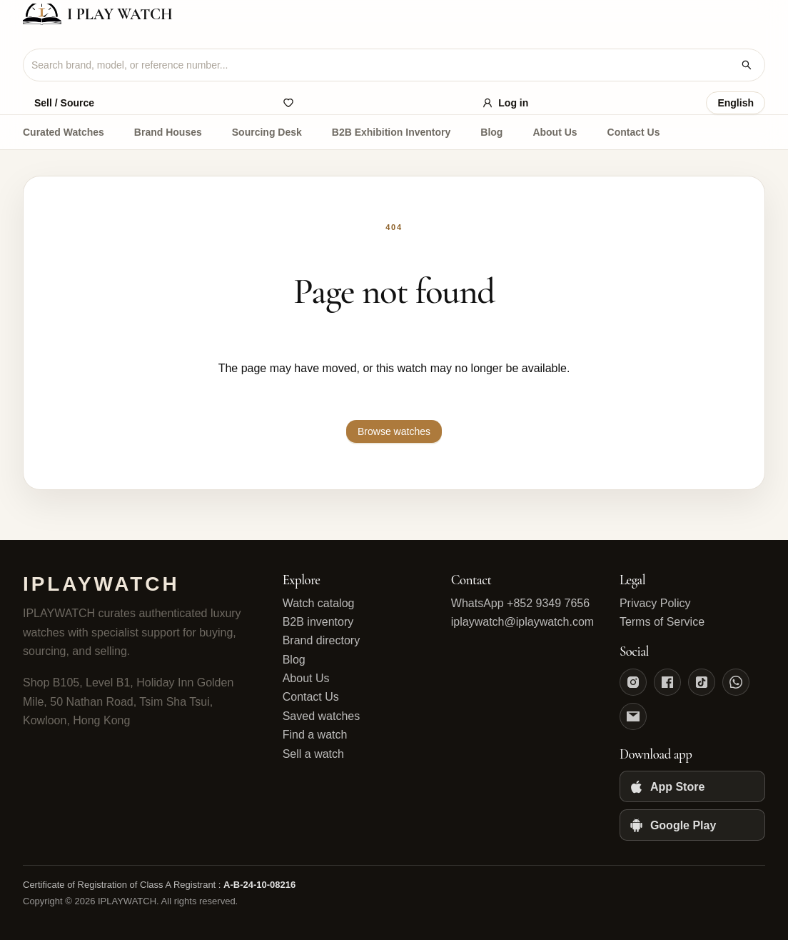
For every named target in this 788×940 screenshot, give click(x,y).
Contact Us (633, 132)
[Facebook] (667, 682)
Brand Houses (168, 132)
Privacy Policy (655, 603)
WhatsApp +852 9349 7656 (520, 603)
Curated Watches (63, 132)
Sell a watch (313, 754)
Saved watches (321, 716)
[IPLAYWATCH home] (394, 14)
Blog (491, 132)
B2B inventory (318, 622)
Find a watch (315, 735)
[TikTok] (701, 682)
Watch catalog (319, 603)
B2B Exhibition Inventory (391, 132)
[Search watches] (747, 65)
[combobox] (382, 65)
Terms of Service (662, 622)
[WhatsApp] (735, 682)
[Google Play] (692, 825)
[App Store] (692, 786)
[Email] (633, 716)
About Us (554, 132)
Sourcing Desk (267, 132)
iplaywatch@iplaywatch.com (522, 622)
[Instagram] (633, 682)
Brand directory (321, 640)
